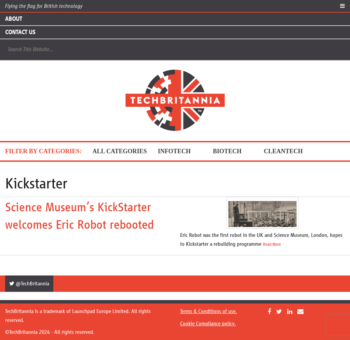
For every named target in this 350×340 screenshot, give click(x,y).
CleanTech (289, 151)
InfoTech (180, 151)
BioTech (233, 151)
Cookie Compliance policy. (208, 323)
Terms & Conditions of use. (208, 311)
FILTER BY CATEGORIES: (43, 151)
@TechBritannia (29, 283)
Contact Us (20, 32)
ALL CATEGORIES (119, 151)
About (13, 18)
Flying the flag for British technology (43, 6)
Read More (272, 244)
